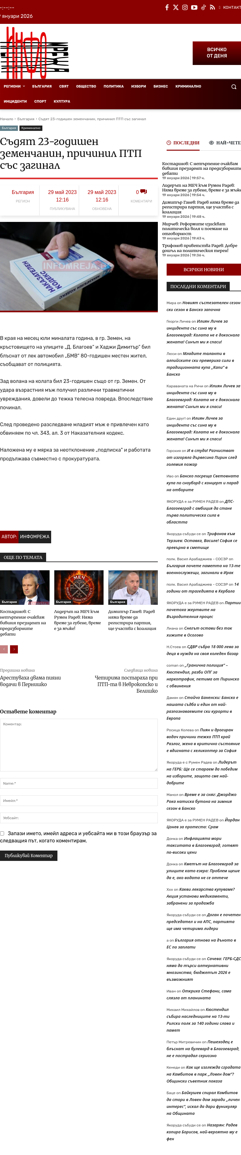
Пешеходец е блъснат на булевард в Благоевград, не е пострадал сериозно (203, 1046)
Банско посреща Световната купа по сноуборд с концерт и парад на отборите (203, 480)
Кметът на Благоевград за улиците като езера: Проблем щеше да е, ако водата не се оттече (203, 868)
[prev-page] (4, 642)
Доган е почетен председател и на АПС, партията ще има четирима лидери (204, 919)
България (25, 119)
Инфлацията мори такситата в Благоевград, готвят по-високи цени (202, 842)
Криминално (30, 128)
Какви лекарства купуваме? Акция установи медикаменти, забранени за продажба (201, 893)
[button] (233, 86)
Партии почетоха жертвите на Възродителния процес (204, 607)
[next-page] (14, 642)
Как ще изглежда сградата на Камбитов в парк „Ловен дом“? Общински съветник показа (204, 1071)
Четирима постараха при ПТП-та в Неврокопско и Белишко (126, 677)
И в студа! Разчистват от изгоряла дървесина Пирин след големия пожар (202, 455)
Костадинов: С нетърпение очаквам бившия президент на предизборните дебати (199, 168)
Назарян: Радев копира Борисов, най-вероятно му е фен (202, 1129)
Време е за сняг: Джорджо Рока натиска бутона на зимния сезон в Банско (202, 798)
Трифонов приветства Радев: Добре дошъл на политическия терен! (197, 245)
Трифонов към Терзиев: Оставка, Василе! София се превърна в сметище (202, 538)
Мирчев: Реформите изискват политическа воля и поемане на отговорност (193, 227)
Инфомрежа (35, 537)
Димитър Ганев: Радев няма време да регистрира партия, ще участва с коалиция (198, 206)
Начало (6, 119)
